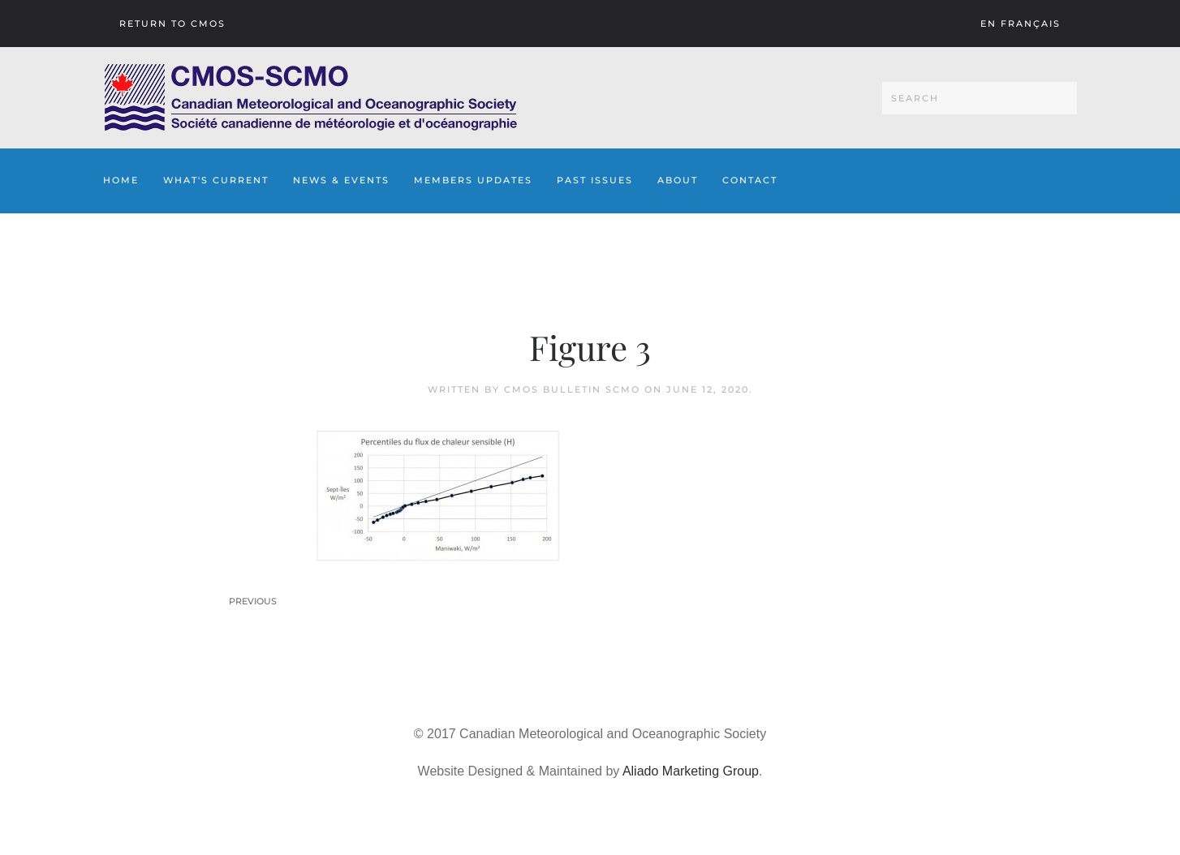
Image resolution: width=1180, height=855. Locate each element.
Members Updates (473, 180)
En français (1020, 23)
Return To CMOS (172, 23)
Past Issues (595, 180)
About (677, 180)
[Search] (979, 98)
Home (121, 180)
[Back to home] (310, 97)
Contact (749, 180)
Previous (253, 601)
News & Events (341, 180)
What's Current (216, 180)
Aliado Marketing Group (690, 771)
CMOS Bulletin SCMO (572, 389)
